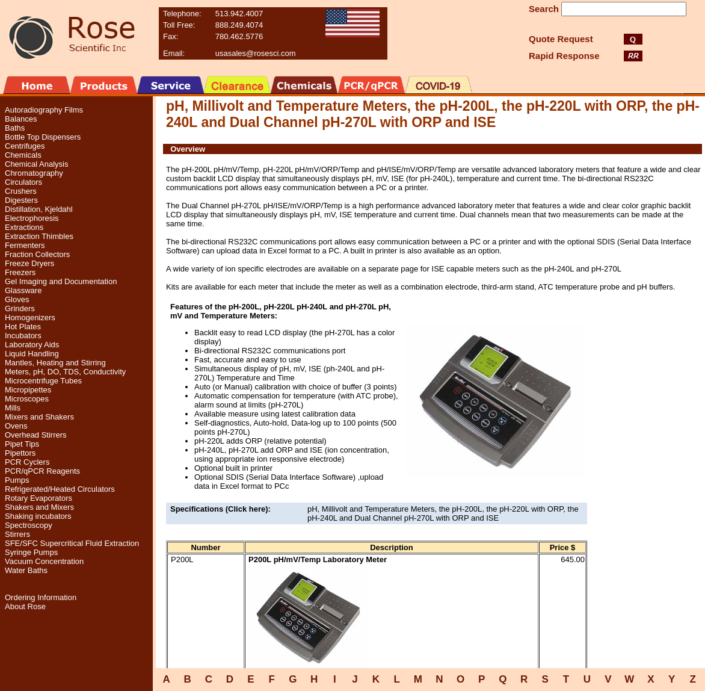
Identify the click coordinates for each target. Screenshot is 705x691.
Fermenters (25, 245)
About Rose (25, 606)
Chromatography (34, 173)
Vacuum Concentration (44, 561)
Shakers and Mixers (39, 507)
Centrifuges (25, 145)
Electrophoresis (32, 218)
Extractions (24, 227)
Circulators (23, 182)
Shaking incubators (38, 516)
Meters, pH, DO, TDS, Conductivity (65, 371)
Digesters (21, 200)
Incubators (23, 335)
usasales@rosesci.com (255, 53)
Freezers (20, 272)
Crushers (21, 191)
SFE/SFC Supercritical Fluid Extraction (72, 543)
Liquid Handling (32, 353)
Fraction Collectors (37, 254)
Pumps (17, 480)
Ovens (16, 425)
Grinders (20, 308)
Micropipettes (28, 389)
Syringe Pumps (31, 552)
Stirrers (17, 534)
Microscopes (27, 398)
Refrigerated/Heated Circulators (60, 489)
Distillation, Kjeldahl (39, 209)
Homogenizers (30, 317)
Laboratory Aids (32, 344)
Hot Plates (23, 326)
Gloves (17, 299)
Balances (21, 118)
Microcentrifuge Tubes (43, 380)
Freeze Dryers (29, 263)
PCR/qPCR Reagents (42, 471)
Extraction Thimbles (39, 236)
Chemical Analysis (37, 164)
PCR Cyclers (27, 461)
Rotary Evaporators (38, 498)
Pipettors (20, 452)
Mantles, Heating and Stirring (55, 362)
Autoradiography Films (44, 109)
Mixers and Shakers (39, 416)
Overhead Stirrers (36, 434)
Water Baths (26, 570)
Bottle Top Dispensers (43, 136)
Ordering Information (40, 597)
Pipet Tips (22, 443)
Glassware (23, 290)
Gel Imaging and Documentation (61, 281)
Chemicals (23, 155)
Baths (15, 127)
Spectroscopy (28, 525)
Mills (12, 407)
